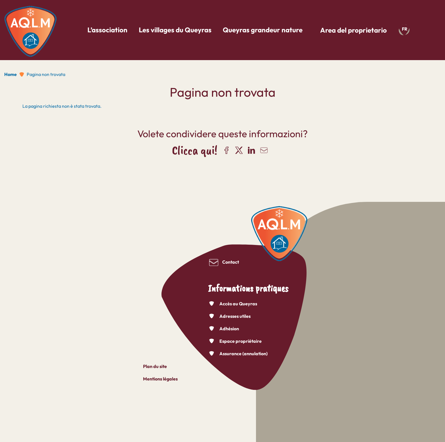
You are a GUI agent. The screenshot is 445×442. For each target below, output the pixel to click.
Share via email (263, 150)
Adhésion (229, 328)
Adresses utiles (235, 316)
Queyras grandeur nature (263, 30)
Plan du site (155, 366)
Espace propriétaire (240, 341)
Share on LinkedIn (251, 150)
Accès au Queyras (238, 303)
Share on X (239, 150)
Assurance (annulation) (243, 353)
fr (404, 29)
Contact (230, 262)
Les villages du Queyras (175, 30)
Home (10, 74)
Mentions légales (160, 379)
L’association (107, 30)
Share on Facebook (226, 150)
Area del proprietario (353, 30)
